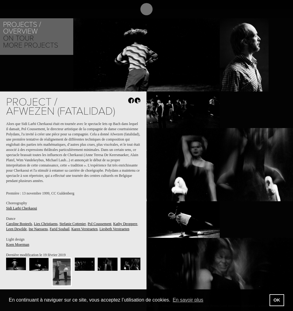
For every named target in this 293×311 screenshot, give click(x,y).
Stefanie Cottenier (73, 224)
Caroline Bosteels (19, 224)
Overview (20, 31)
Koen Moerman (17, 244)
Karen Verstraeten (84, 229)
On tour (18, 38)
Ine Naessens (38, 229)
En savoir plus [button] (188, 299)
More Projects (30, 45)
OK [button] (276, 300)
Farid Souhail (60, 229)
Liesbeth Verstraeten (114, 229)
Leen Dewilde (16, 229)
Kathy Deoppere (125, 224)
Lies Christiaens (46, 224)
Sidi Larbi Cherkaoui (21, 208)
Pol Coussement (99, 224)
